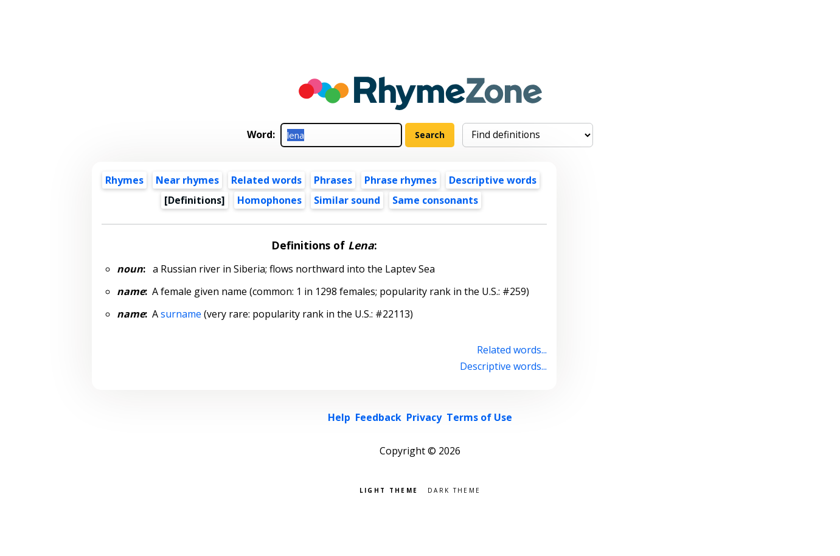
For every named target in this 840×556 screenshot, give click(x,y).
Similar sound (347, 200)
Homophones (269, 200)
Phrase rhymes (400, 180)
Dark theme (454, 489)
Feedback (378, 417)
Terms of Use (479, 417)
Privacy (424, 417)
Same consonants (435, 200)
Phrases (333, 180)
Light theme (388, 489)
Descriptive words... (503, 366)
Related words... (512, 349)
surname (181, 314)
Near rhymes (187, 180)
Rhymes (124, 180)
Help (339, 417)
